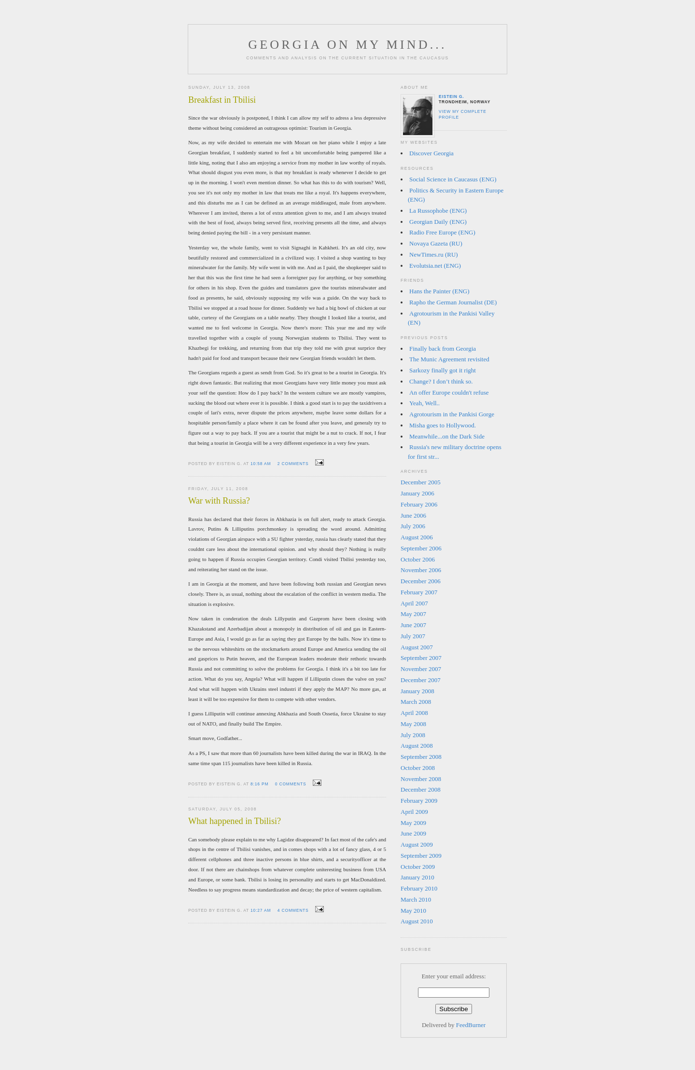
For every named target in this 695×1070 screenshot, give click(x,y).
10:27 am (260, 910)
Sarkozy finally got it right (442, 370)
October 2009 (418, 866)
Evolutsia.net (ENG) (435, 265)
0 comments (290, 784)
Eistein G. (451, 96)
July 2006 (413, 526)
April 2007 (414, 603)
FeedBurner (471, 1025)
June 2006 (413, 515)
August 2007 (417, 647)
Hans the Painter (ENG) (439, 291)
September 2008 (421, 756)
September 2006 (421, 548)
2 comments (293, 463)
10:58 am (260, 463)
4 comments (293, 910)
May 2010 (413, 910)
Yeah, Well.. (424, 403)
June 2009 (413, 833)
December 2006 (421, 581)
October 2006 (418, 559)
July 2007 (413, 636)
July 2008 (413, 735)
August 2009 (417, 844)
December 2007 (421, 680)
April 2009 (414, 811)
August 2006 (417, 537)
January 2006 (417, 493)
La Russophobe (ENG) (438, 210)
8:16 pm (259, 784)
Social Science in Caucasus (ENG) (453, 179)
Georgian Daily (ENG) (438, 221)
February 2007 (419, 592)
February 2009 (419, 800)
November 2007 (421, 668)
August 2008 (417, 745)
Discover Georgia (431, 153)
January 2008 (417, 691)
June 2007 (413, 625)
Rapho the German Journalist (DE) (453, 302)
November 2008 (421, 778)
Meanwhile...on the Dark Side (447, 436)
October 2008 (418, 767)
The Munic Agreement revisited (449, 359)
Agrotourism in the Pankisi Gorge (451, 414)
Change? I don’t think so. (441, 381)
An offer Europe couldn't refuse (449, 392)
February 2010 (419, 888)
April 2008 (414, 712)
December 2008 (421, 789)
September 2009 (421, 855)
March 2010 (416, 899)
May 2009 (413, 822)
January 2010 (417, 877)
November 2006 (421, 570)
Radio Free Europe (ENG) (442, 232)
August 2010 (417, 921)
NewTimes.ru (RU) (433, 254)
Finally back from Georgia (442, 348)
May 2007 (413, 613)
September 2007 (421, 657)
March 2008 (416, 701)
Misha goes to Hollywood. (442, 425)
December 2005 (421, 482)
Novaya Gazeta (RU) (435, 243)
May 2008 (413, 723)
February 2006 (419, 504)
